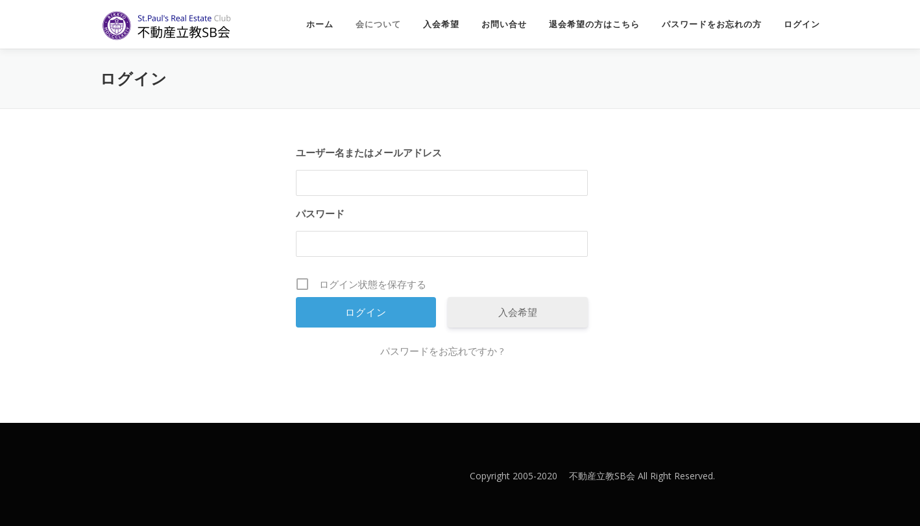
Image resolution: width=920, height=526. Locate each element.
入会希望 (441, 24)
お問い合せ (504, 24)
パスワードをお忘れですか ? (442, 350)
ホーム (319, 24)
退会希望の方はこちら (594, 24)
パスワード (320, 213)
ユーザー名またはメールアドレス (369, 152)
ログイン (802, 24)
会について (378, 24)
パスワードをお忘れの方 (712, 24)
